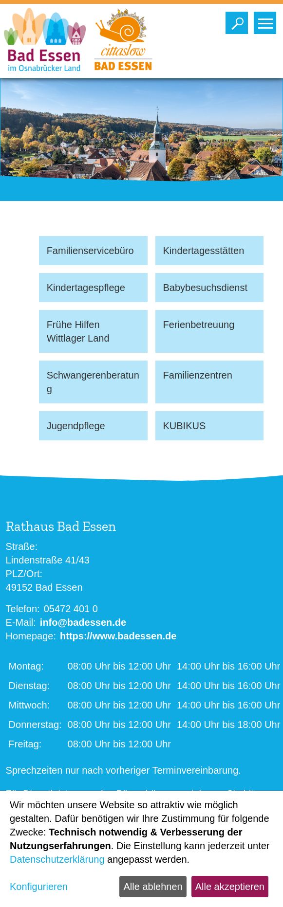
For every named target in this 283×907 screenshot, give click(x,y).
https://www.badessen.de (118, 636)
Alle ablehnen (152, 886)
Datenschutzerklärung (57, 859)
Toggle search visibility (239, 20)
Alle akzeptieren (229, 886)
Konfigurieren (39, 886)
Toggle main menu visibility (267, 20)
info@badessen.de (83, 622)
